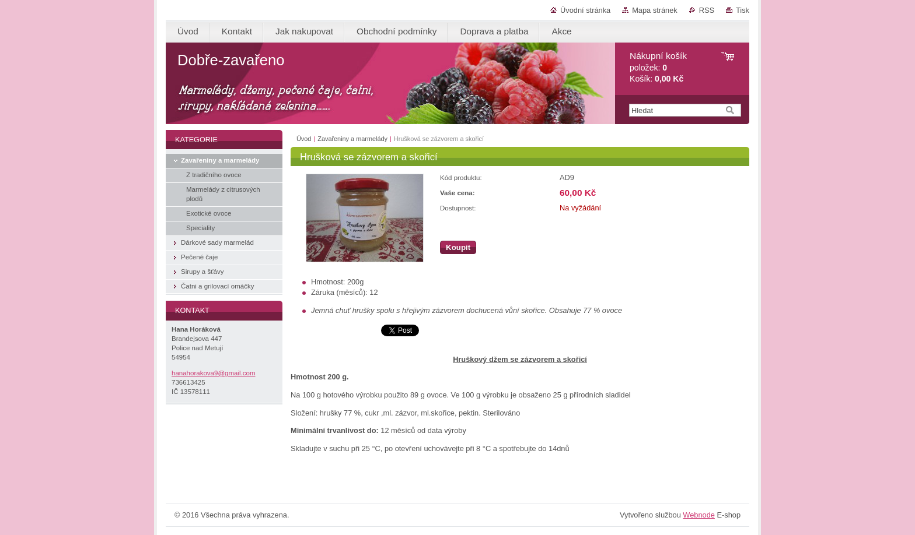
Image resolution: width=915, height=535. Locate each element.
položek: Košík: (658, 67)
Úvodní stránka (585, 10)
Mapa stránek (654, 10)
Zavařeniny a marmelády (352, 138)
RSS (706, 10)
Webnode (699, 515)
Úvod (303, 138)
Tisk (742, 10)
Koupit (458, 247)
